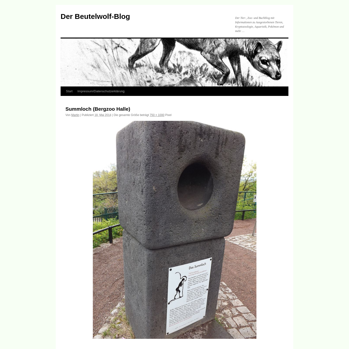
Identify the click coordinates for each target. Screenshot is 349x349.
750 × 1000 (157, 115)
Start (69, 91)
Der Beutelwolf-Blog (95, 16)
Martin (75, 115)
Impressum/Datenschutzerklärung (100, 91)
